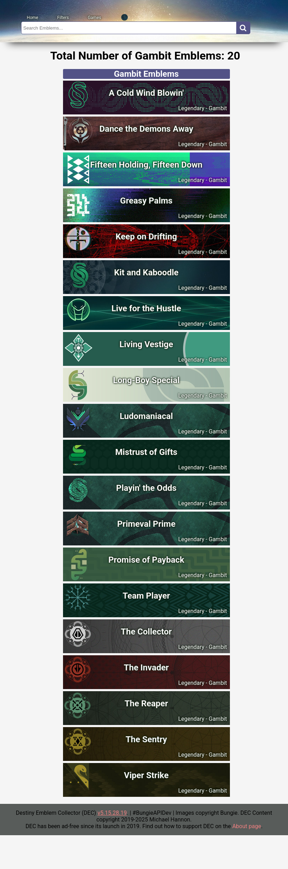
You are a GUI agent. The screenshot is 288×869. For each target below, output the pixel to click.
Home (32, 17)
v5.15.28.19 (112, 812)
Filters (63, 17)
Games (94, 17)
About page (246, 826)
